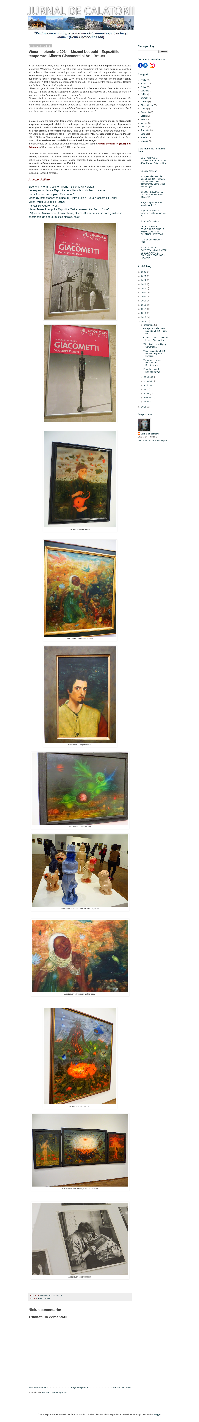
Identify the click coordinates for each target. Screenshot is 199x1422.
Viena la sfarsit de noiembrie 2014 (151, 370)
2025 (143, 276)
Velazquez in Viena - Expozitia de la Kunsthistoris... (152, 362)
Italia (143, 119)
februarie (148, 397)
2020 (143, 296)
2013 (143, 407)
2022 (143, 288)
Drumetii (144, 98)
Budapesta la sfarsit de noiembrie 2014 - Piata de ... (155, 331)
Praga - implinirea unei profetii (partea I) (151, 203)
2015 (143, 317)
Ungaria (144, 141)
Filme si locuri (147, 105)
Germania (145, 112)
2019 (143, 300)
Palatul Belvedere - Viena (44, 205)
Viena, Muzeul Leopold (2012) (47, 201)
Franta (144, 108)
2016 (143, 313)
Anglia (143, 80)
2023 (143, 284)
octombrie (149, 381)
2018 (143, 305)
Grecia (144, 116)
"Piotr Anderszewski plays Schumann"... (53, 194)
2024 (143, 280)
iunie (146, 389)
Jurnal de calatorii (150, 434)
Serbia (144, 134)
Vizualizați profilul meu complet (152, 440)
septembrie (149, 385)
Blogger (157, 1414)
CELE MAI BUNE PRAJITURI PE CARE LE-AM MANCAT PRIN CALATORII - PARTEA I (153, 230)
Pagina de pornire (79, 1387)
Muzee (47, 1298)
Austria (40, 1298)
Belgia (143, 87)
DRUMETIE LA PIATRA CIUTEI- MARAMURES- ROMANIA (152, 194)
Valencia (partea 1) (149, 171)
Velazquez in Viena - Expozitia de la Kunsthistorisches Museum (67, 190)
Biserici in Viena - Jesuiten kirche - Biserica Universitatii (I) (64, 186)
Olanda (144, 126)
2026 (143, 272)
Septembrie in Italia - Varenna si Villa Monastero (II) (153, 213)
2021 (143, 292)
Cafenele (145, 90)
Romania (145, 130)
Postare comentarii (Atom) (54, 1392)
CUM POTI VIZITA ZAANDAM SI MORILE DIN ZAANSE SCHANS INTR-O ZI (153, 162)
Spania (144, 137)
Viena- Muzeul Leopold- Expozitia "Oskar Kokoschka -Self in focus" (69, 209)
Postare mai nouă (37, 1387)
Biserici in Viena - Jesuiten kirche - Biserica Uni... (155, 338)
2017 (143, 309)
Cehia (143, 94)
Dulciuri (144, 101)
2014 (143, 321)
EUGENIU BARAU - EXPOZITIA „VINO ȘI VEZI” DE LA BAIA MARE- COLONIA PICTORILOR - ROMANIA (153, 252)
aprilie (147, 393)
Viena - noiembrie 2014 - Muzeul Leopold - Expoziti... (154, 353)
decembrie (149, 325)
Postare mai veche (122, 1387)
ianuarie (148, 401)
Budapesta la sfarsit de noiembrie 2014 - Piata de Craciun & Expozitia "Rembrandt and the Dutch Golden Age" (153, 181)
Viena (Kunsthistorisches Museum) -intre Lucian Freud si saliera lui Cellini (73, 197)
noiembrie (149, 377)
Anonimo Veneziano (150, 221)
